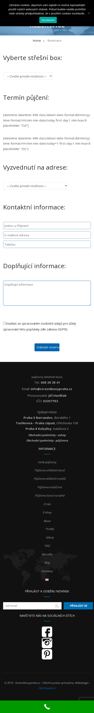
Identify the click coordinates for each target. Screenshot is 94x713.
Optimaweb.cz (47, 688)
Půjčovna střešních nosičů (50, 478)
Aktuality (47, 554)
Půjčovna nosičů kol (49, 487)
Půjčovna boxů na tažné (49, 495)
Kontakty (47, 571)
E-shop (47, 512)
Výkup (50, 537)
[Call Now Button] (47, 706)
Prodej (50, 529)
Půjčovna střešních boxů (50, 470)
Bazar (47, 521)
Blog (47, 562)
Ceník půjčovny (47, 462)
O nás (47, 504)
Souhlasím (48, 20)
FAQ (47, 546)
